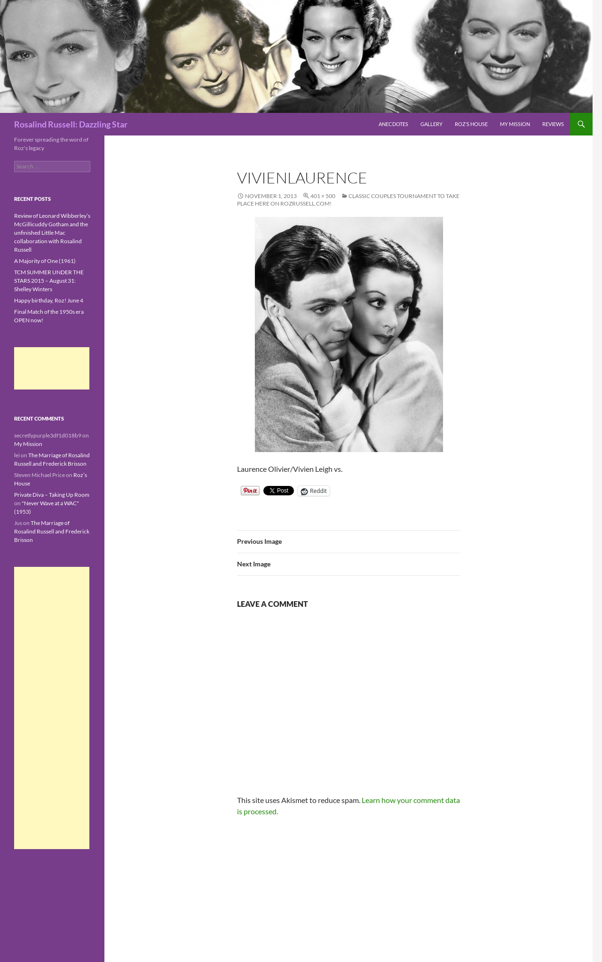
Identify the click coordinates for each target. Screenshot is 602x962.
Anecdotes (393, 124)
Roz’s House (471, 124)
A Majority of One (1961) (45, 260)
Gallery (431, 124)
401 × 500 (322, 195)
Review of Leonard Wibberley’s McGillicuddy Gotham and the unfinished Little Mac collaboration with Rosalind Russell (52, 232)
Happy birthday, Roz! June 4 (48, 300)
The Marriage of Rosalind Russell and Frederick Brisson (51, 531)
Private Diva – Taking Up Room (51, 494)
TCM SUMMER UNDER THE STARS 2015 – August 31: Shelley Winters (49, 281)
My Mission (515, 124)
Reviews (553, 124)
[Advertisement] (51, 368)
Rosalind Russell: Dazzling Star (70, 124)
